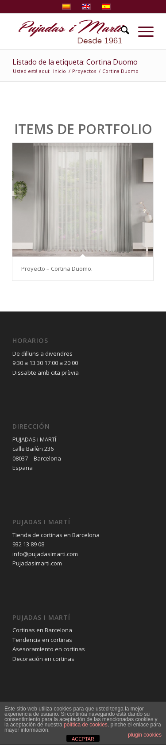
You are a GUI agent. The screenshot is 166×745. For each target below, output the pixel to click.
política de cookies (86, 725)
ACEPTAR (83, 738)
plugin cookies (145, 735)
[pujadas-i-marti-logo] (68, 31)
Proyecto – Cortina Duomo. (57, 269)
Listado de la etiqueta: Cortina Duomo (75, 62)
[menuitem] (120, 31)
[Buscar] (120, 31)
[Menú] (141, 31)
